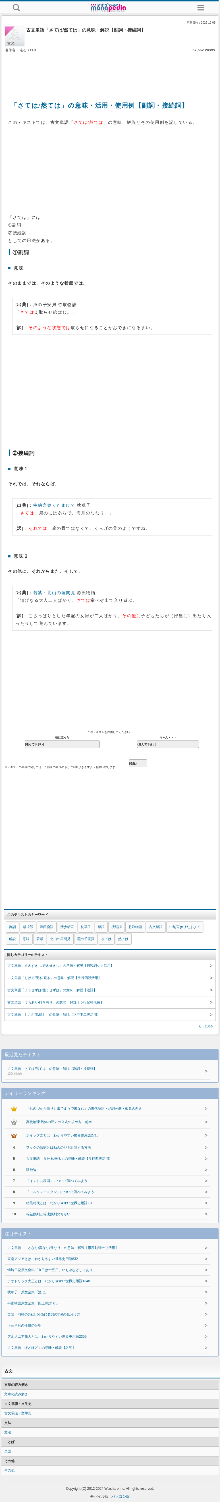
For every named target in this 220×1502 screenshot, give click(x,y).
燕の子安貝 (85, 939)
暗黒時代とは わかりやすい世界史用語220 (59, 1203)
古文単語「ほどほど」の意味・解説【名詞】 (41, 1348)
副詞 (12, 927)
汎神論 (31, 1170)
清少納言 (67, 927)
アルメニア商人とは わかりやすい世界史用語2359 (47, 1337)
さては (106, 939)
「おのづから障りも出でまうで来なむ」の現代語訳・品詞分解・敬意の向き (84, 1109)
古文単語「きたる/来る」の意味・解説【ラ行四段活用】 (69, 1159)
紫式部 (28, 927)
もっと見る (206, 1026)
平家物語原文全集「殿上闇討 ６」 (33, 1303)
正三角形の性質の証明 (24, 1325)
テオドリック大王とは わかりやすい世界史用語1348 (48, 1281)
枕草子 (86, 927)
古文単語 (156, 927)
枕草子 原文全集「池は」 (27, 1292)
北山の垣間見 (60, 939)
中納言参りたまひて (54, 505)
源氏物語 (46, 927)
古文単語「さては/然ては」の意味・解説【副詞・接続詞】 (98, 1071)
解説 (12, 939)
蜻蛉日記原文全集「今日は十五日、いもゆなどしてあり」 (51, 1270)
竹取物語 (135, 927)
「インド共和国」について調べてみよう (57, 1181)
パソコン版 (120, 1496)
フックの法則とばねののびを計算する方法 (58, 1148)
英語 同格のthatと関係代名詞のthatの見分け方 (43, 1314)
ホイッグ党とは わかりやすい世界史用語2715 (62, 1135)
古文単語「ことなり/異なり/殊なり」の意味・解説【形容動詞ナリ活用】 (63, 1248)
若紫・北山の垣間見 (54, 592)
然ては (123, 939)
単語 (101, 927)
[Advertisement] (110, 70)
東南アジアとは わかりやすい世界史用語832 (42, 1259)
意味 (26, 939)
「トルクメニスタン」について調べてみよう (60, 1192)
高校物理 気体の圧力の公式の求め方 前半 (59, 1122)
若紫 (39, 939)
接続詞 (116, 927)
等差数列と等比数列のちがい (48, 1214)
